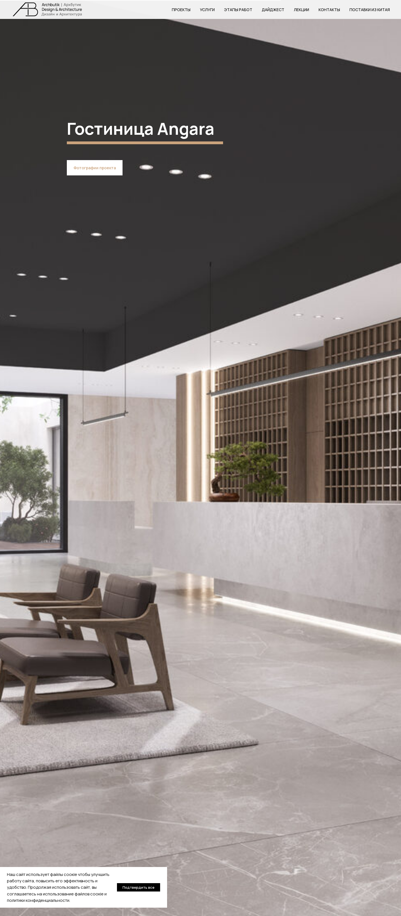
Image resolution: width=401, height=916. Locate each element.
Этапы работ (238, 9)
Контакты (329, 9)
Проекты (181, 9)
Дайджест (273, 9)
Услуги (207, 9)
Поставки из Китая (369, 9)
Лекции (301, 9)
